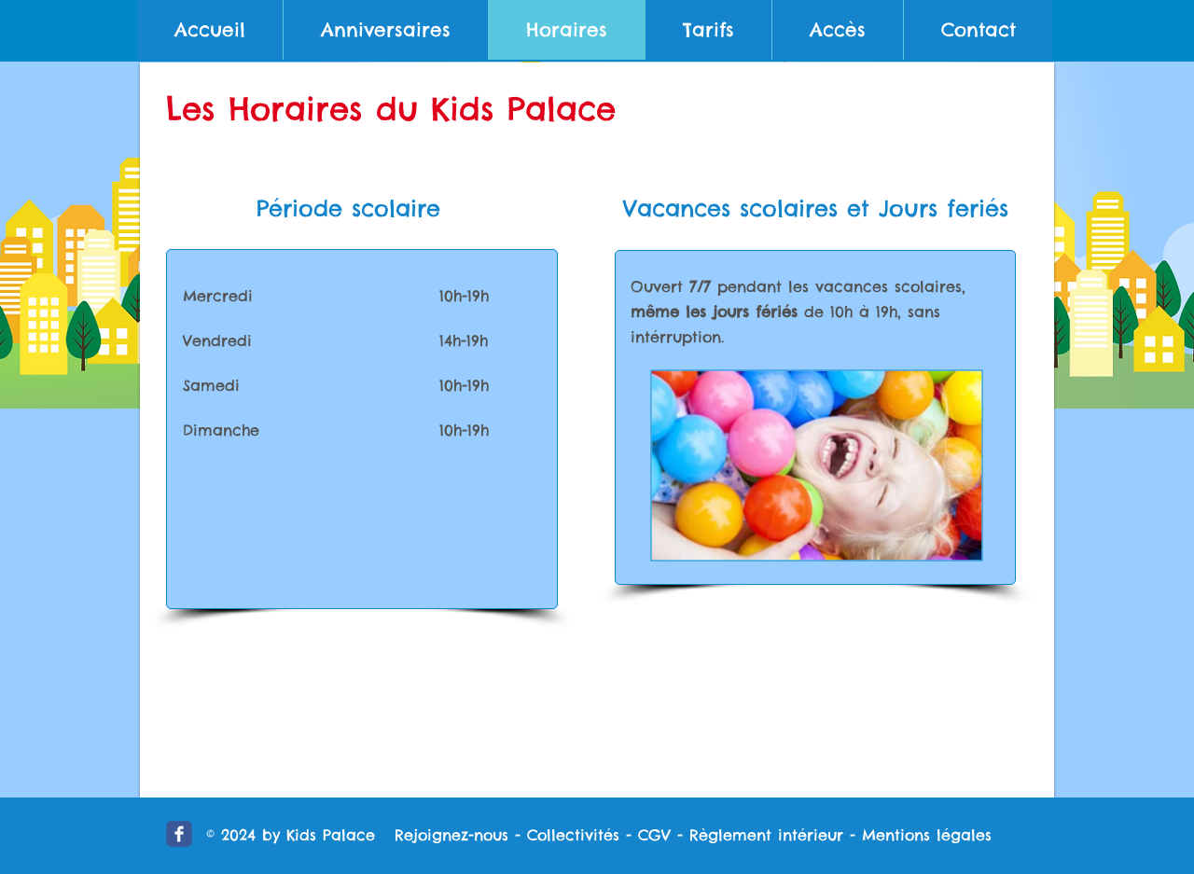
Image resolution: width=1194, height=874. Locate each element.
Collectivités (573, 834)
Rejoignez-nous (451, 834)
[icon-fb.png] (179, 834)
